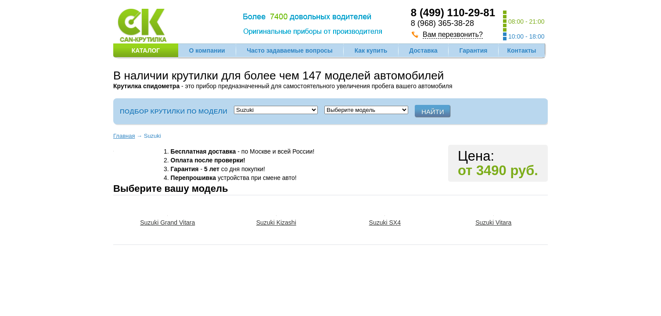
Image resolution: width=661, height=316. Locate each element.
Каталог (146, 50)
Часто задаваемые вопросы (290, 50)
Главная (124, 136)
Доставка (423, 50)
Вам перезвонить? (453, 34)
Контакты (521, 50)
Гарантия (474, 50)
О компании (207, 50)
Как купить (371, 50)
